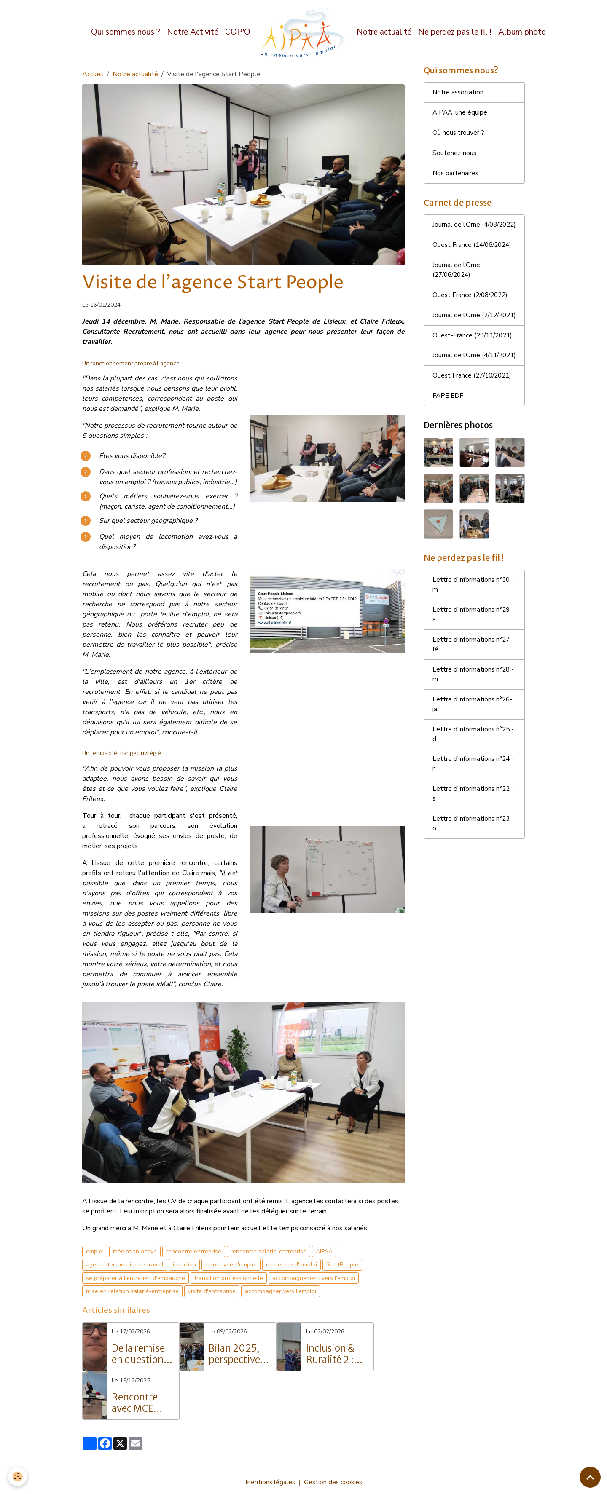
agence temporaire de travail (125, 1265)
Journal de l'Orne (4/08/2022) (456, 234)
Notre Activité (192, 32)
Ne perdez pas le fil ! (455, 32)
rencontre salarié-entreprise (268, 1252)
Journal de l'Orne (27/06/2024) (456, 285)
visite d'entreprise (212, 1291)
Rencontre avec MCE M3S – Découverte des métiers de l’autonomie (138, 1403)
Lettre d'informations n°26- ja (473, 758)
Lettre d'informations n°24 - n (474, 819)
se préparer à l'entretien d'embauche (135, 1278)
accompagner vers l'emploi (280, 1291)
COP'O (237, 32)
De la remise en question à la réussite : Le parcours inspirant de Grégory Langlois (142, 1354)
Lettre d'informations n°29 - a (474, 665)
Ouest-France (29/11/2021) (453, 367)
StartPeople (342, 1265)
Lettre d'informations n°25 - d (474, 788)
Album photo (522, 32)
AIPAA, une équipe (460, 114)
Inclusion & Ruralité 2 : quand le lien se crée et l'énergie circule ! (334, 1354)
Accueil (93, 74)
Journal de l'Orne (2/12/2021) (456, 336)
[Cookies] (17, 1476)
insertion (184, 1265)
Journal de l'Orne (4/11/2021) (456, 398)
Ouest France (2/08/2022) (472, 311)
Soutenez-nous (454, 155)
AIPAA (324, 1252)
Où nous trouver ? (458, 134)
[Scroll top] (590, 1477)
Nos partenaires (456, 176)
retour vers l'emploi (231, 1265)
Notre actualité (384, 32)
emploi (95, 1252)
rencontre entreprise (193, 1252)
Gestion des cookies (334, 1482)
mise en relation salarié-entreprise (132, 1291)
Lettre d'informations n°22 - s (474, 850)
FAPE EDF (448, 444)
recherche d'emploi (291, 1265)
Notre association (458, 93)
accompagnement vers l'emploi (313, 1278)
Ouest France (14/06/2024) (474, 259)
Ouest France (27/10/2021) (474, 423)
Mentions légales (269, 1482)
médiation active (135, 1252)
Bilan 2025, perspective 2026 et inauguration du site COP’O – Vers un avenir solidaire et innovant (238, 1354)
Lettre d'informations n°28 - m (474, 727)
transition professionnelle (228, 1278)
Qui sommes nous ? (125, 32)
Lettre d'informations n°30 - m (474, 635)
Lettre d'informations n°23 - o (474, 881)
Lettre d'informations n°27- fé (473, 696)
